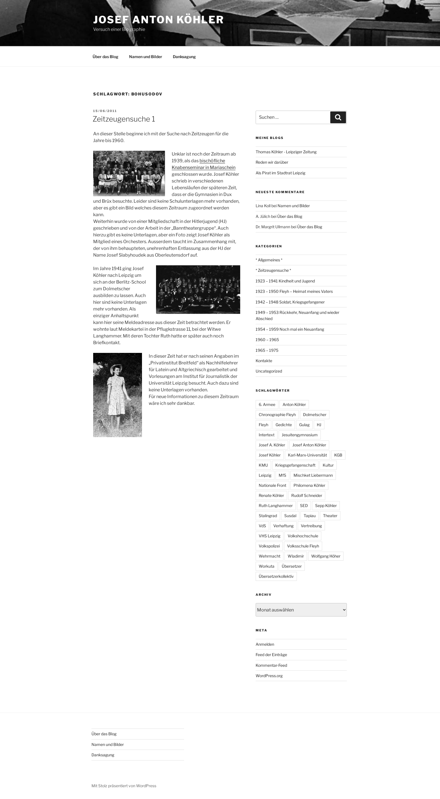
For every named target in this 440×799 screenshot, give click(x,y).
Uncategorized (269, 371)
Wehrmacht (269, 556)
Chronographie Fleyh (277, 414)
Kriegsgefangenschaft (295, 465)
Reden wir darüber (272, 162)
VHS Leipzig (269, 535)
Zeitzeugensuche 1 (124, 119)
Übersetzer (292, 566)
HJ (319, 424)
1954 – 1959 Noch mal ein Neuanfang (290, 329)
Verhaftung (283, 525)
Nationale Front (272, 485)
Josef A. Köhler (272, 444)
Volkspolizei (269, 546)
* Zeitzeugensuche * (273, 270)
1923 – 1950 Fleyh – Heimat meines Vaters (294, 291)
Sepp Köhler (326, 505)
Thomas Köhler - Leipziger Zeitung (286, 151)
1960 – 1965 (267, 339)
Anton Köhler (294, 404)
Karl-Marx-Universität (307, 455)
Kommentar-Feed (271, 665)
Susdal (290, 515)
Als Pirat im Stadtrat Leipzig (280, 172)
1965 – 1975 (267, 350)
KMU (263, 465)
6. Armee (267, 404)
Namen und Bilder (145, 56)
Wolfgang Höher (325, 556)
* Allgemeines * (269, 259)
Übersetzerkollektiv (276, 576)
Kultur (328, 465)
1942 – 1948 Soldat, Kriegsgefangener (290, 302)
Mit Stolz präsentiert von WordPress (123, 785)
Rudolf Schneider (306, 495)
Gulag (304, 424)
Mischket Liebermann (313, 475)
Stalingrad (268, 515)
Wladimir (296, 556)
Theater (330, 515)
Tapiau (310, 515)
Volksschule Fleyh (303, 546)
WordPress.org (269, 675)
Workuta (266, 566)
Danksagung (184, 56)
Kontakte (264, 360)
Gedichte (284, 424)
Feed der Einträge (271, 654)
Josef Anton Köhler (158, 19)
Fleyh (263, 424)
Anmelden (265, 644)
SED (304, 505)
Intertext (266, 434)
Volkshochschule (303, 535)
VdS (262, 525)
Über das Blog (105, 56)
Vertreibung (311, 525)
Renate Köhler (271, 495)
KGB (338, 455)
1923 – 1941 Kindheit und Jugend (285, 280)
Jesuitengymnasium (300, 434)
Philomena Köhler (309, 485)
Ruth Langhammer (276, 505)
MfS (282, 475)
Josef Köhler (270, 455)
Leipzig (265, 475)
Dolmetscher (314, 414)
